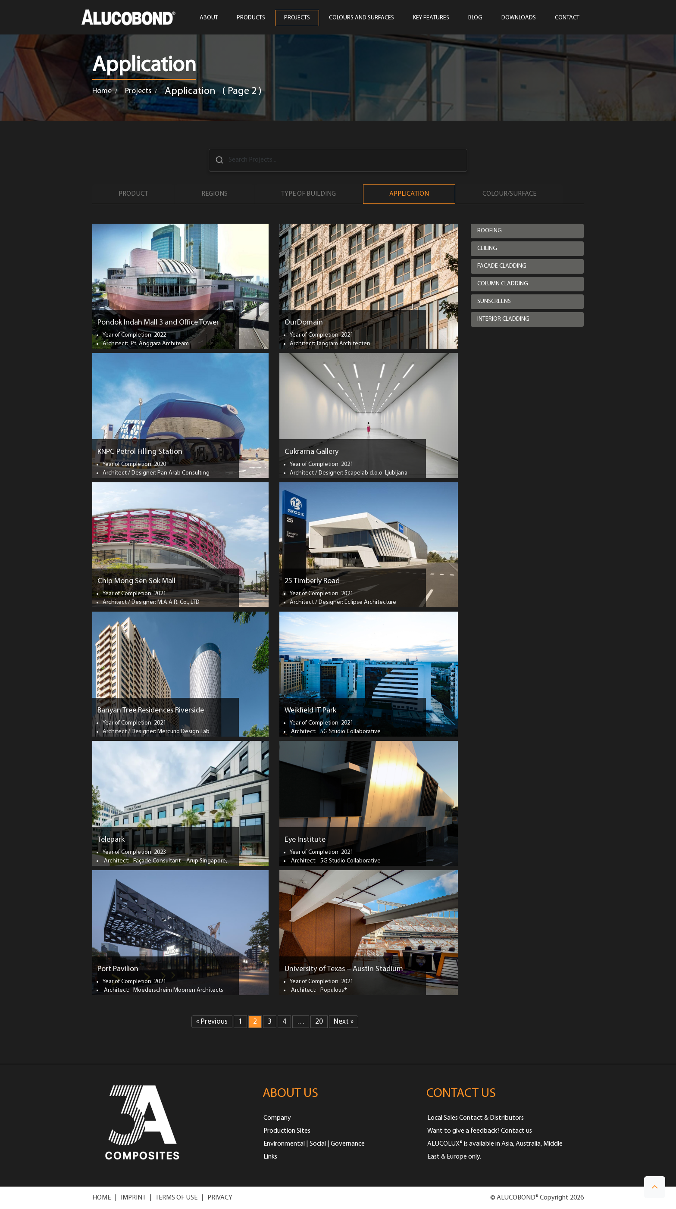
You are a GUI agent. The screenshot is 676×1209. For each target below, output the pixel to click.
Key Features (431, 18)
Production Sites (286, 1131)
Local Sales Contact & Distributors (475, 1118)
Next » (344, 1021)
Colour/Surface (509, 194)
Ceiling (487, 248)
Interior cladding (503, 319)
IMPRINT (133, 1197)
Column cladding (502, 284)
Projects (138, 91)
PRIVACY (219, 1197)
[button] (654, 1187)
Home (102, 91)
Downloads (519, 18)
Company (277, 1118)
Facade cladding (501, 266)
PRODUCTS (251, 18)
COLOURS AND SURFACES (361, 18)
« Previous (212, 1021)
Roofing (489, 231)
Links (270, 1156)
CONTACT (567, 18)
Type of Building (308, 194)
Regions (214, 194)
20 (319, 1021)
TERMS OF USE (176, 1197)
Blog (475, 18)
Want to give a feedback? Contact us (479, 1131)
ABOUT (209, 18)
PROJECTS (297, 18)
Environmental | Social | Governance (314, 1143)
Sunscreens (494, 301)
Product (133, 194)
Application (409, 194)
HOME (101, 1197)
